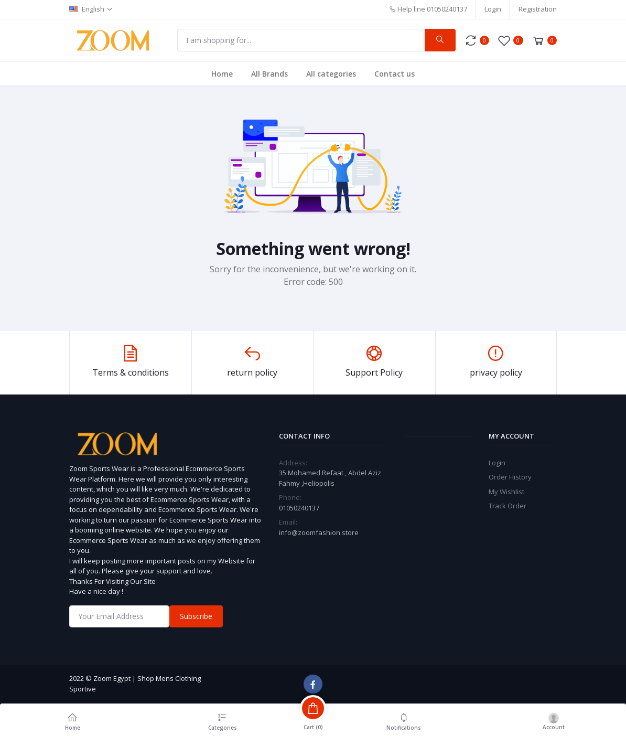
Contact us (394, 74)
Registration (538, 9)
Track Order (507, 505)
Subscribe (196, 616)
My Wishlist (506, 491)
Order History (510, 477)
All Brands (269, 74)
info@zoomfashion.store (319, 532)
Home (222, 74)
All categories (331, 74)
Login (492, 9)
